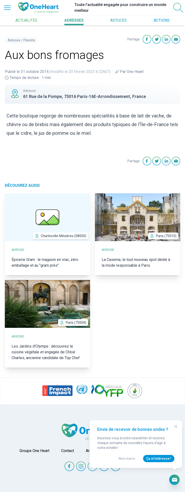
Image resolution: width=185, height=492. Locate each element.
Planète (29, 40)
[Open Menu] (7, 8)
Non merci (127, 458)
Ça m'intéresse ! (158, 458)
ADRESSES (74, 20)
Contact (67, 450)
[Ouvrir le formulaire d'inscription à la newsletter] (174, 480)
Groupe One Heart (34, 450)
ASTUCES (118, 20)
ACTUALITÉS (26, 20)
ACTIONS (162, 20)
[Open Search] (178, 8)
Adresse (14, 40)
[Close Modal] (175, 426)
